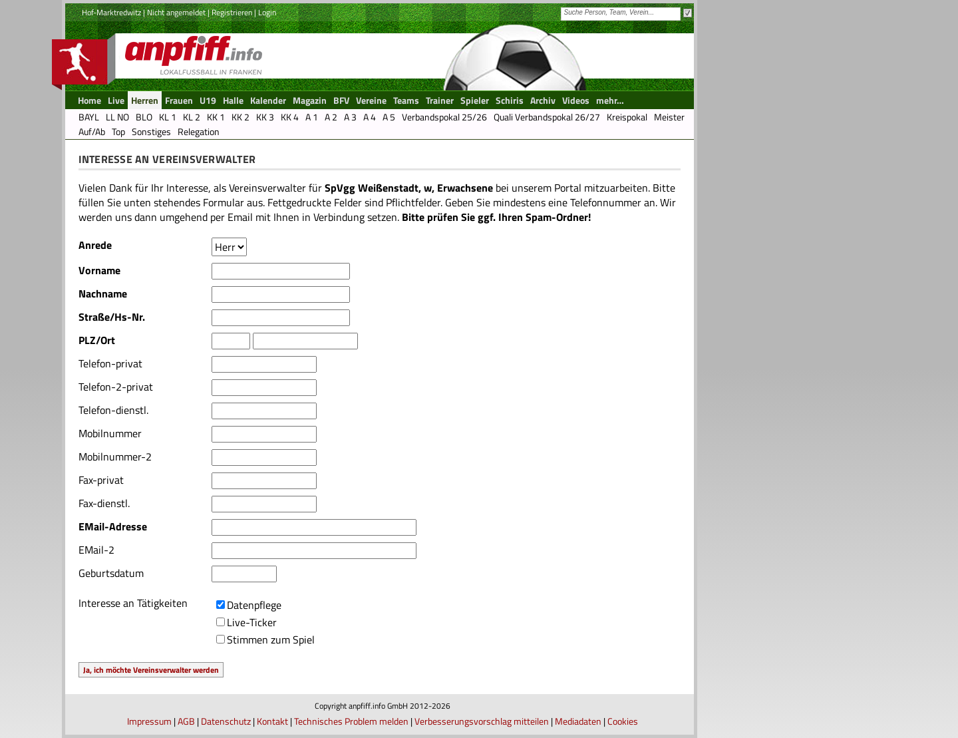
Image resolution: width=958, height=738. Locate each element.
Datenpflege (254, 605)
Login (267, 12)
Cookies (622, 721)
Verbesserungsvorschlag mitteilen (481, 721)
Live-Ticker (252, 622)
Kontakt (272, 721)
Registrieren (232, 12)
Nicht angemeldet (176, 12)
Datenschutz (226, 721)
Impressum (149, 721)
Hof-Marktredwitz (111, 12)
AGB (186, 721)
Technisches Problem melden (351, 721)
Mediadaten (578, 721)
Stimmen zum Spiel (271, 639)
